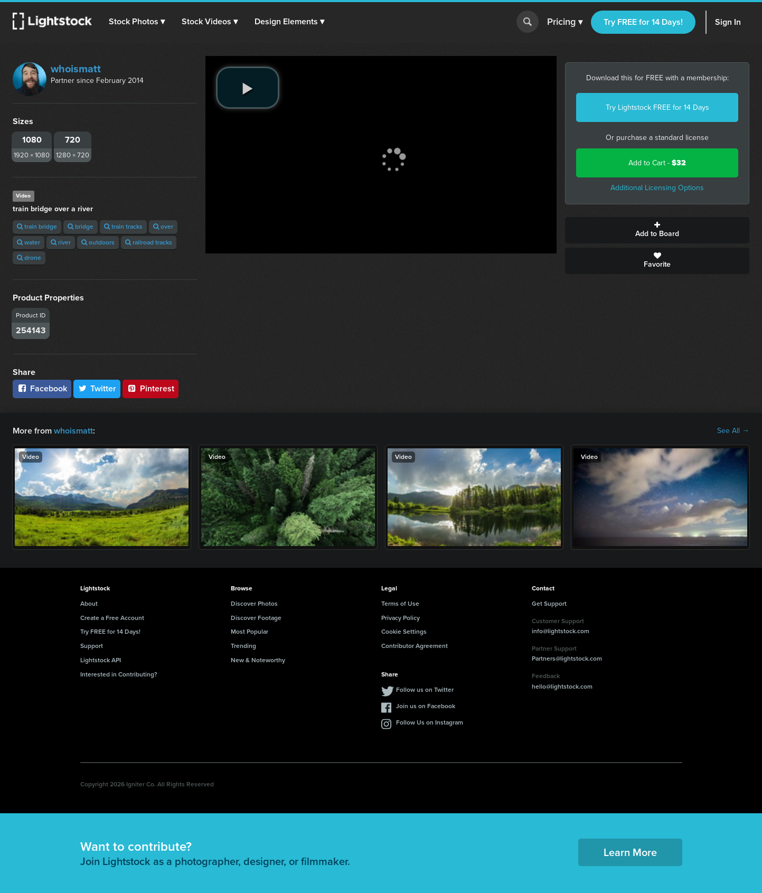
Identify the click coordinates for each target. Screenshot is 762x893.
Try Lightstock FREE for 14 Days (657, 107)
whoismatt (76, 69)
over (163, 226)
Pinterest (150, 388)
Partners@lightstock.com (567, 658)
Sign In (728, 22)
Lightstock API (100, 660)
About (89, 603)
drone (29, 257)
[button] (137, 21)
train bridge (37, 226)
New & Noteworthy (258, 660)
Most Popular (249, 631)
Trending (243, 646)
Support (91, 646)
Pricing (564, 22)
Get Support (549, 603)
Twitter (97, 388)
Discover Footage (256, 618)
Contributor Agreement (414, 646)
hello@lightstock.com (562, 686)
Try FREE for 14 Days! (643, 22)
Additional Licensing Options (657, 187)
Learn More (630, 852)
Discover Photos (254, 603)
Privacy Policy (400, 618)
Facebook (42, 388)
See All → (733, 431)
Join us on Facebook (425, 706)
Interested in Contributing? (118, 674)
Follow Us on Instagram (429, 722)
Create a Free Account (112, 618)
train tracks (123, 226)
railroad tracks (148, 242)
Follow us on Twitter (425, 689)
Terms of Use (400, 603)
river (61, 242)
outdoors (98, 242)
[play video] (247, 88)
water (28, 242)
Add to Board (657, 230)
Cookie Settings (404, 631)
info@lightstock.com (560, 631)
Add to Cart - (657, 162)
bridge (80, 226)
